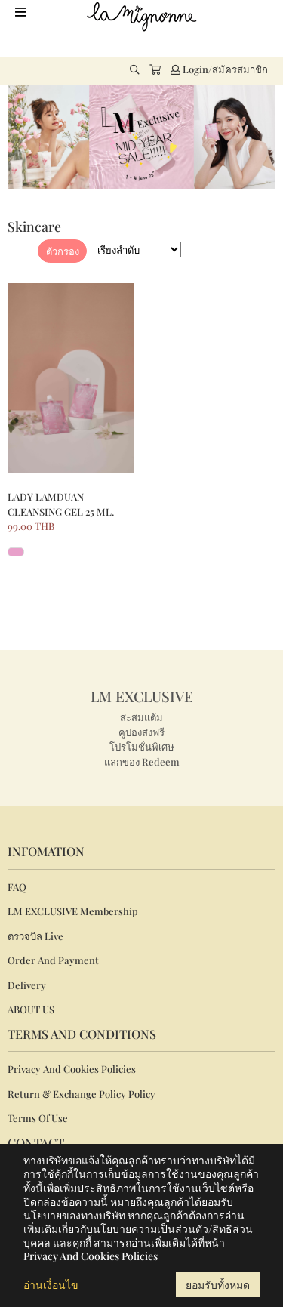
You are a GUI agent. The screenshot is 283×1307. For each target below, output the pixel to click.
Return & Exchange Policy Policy (81, 1093)
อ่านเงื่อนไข (50, 1285)
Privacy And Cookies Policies (72, 1068)
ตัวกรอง (62, 251)
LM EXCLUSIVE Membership (73, 911)
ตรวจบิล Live (35, 935)
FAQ (17, 886)
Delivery (27, 985)
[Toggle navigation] (20, 11)
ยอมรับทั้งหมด (218, 1285)
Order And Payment (53, 960)
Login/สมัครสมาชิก (219, 69)
